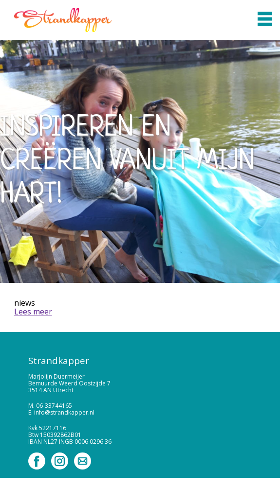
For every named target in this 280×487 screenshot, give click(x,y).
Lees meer (33, 311)
